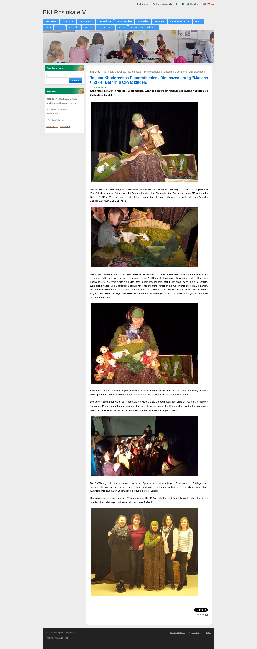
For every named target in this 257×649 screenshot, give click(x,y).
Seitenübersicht (164, 4)
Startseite (144, 4)
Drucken (194, 4)
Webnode (63, 638)
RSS (181, 4)
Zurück (200, 614)
